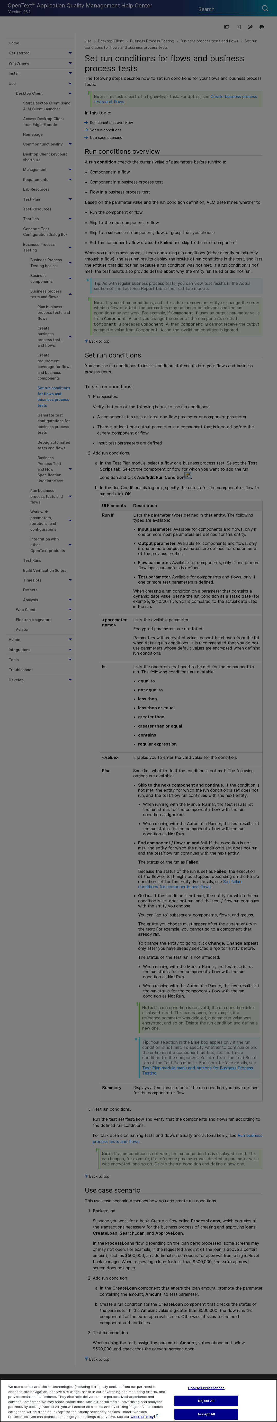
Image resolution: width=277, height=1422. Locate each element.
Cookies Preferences (206, 1393)
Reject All (206, 1406)
